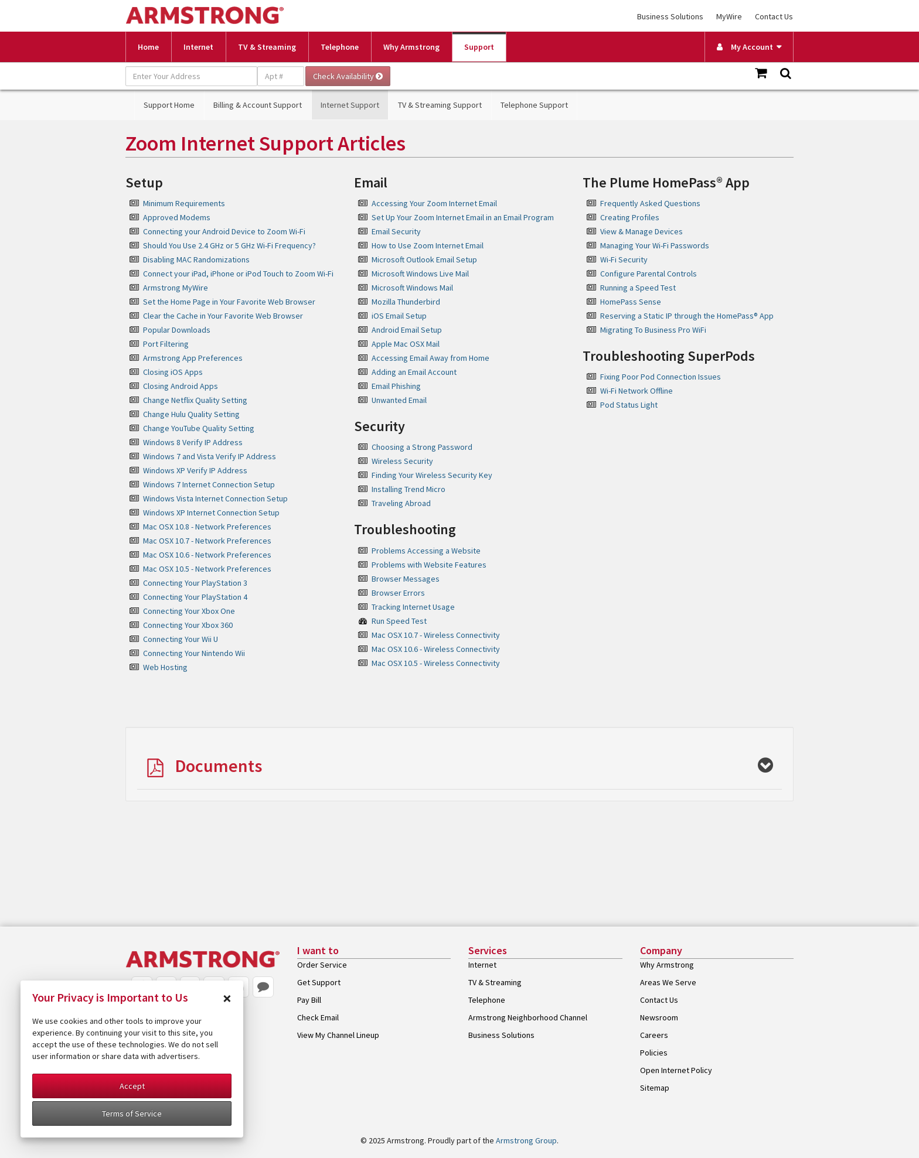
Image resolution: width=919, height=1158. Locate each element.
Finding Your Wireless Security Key (432, 475)
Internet (198, 47)
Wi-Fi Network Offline (636, 390)
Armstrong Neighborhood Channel (527, 1017)
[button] (459, 766)
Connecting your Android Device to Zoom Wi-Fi (224, 231)
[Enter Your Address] (191, 76)
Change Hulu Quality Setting (191, 414)
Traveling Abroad (401, 503)
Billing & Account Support (257, 105)
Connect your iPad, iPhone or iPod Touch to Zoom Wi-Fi (238, 273)
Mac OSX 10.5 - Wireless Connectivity (436, 663)
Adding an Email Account (414, 372)
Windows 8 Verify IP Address (193, 442)
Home (148, 47)
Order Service (322, 964)
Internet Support (350, 105)
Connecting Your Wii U (180, 639)
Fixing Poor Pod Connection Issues (660, 376)
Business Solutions (670, 16)
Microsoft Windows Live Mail (420, 273)
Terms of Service (132, 1113)
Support (479, 47)
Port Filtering (166, 344)
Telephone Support (534, 105)
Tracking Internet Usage (413, 607)
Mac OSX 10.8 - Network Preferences (207, 526)
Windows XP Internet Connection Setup (211, 512)
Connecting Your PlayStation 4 (195, 597)
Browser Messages (406, 578)
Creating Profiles (629, 217)
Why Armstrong (411, 47)
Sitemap (654, 1087)
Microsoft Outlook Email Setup (424, 259)
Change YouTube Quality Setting (198, 428)
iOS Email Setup (399, 315)
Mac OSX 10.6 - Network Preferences (207, 554)
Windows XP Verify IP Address (195, 470)
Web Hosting (165, 667)
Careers (654, 1035)
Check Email (318, 1017)
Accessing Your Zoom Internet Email (434, 203)
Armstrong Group (526, 1140)
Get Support (319, 982)
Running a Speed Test (638, 287)
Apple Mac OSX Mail (406, 344)
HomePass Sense (630, 301)
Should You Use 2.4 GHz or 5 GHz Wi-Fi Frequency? (229, 245)
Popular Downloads (176, 329)
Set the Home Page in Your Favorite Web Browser (229, 301)
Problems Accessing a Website (426, 550)
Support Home (169, 105)
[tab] (459, 764)
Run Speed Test (399, 621)
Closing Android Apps (180, 386)
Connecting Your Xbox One (189, 611)
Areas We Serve (668, 982)
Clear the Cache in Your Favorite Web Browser (223, 315)
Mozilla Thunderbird (406, 301)
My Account (745, 47)
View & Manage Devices (641, 231)
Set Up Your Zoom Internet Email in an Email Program (463, 217)
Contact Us (774, 16)
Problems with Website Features (429, 564)
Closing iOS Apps (173, 372)
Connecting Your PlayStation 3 (195, 583)
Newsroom (659, 1017)
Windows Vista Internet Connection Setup (215, 498)
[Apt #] (280, 76)
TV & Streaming (267, 47)
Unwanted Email (399, 400)
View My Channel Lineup (338, 1035)
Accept (132, 1086)
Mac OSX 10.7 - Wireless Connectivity (436, 635)
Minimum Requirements (184, 203)
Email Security (396, 231)
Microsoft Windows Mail (412, 287)
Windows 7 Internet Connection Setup (209, 484)
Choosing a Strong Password (422, 447)
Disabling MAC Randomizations (196, 259)
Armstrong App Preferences (193, 358)
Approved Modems (176, 217)
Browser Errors (398, 592)
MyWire (729, 16)
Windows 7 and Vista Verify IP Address (209, 456)
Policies (654, 1052)
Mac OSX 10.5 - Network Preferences (207, 568)
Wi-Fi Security (624, 259)
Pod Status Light (629, 404)
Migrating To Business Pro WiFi (653, 329)
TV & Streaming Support (440, 105)
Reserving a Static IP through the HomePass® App (687, 315)
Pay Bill (309, 1000)
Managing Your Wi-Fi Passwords (654, 245)
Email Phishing (396, 386)
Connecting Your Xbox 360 (188, 625)
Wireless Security (402, 461)
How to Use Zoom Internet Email (428, 245)
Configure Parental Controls (648, 273)
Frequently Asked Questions (650, 203)
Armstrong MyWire (175, 287)
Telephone (340, 47)
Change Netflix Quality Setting (195, 400)
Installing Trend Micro (408, 489)
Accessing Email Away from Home (430, 358)
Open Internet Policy (676, 1070)
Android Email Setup (407, 329)
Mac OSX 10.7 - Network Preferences (207, 540)
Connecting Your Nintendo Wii (194, 653)
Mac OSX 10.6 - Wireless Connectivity (436, 649)
